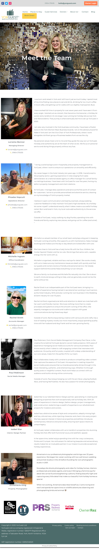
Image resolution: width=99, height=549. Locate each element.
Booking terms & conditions (86, 530)
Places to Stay (36, 12)
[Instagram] (10, 3)
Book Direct (29, 15)
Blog (93, 12)
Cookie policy (69, 530)
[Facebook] (2, 3)
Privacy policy (57, 530)
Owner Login (90, 3)
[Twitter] (6, 3)
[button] (78, 11)
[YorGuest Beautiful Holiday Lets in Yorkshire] (10, 14)
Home (25, 12)
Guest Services (51, 12)
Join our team (70, 532)
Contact (85, 12)
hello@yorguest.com (67, 3)
